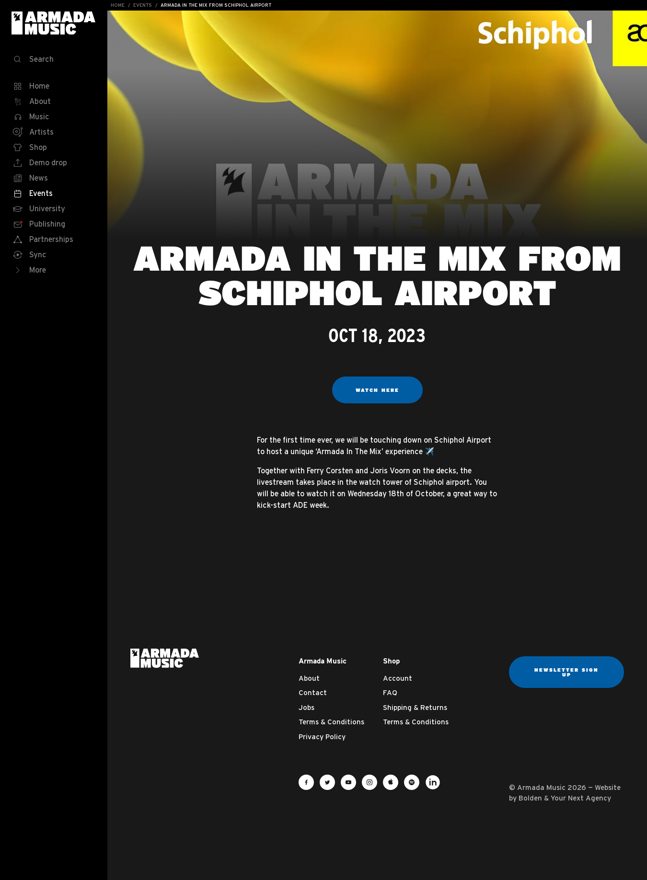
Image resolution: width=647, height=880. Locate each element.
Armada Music (53, 23)
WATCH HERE (377, 390)
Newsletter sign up (566, 672)
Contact (313, 692)
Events (142, 5)
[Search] (53, 59)
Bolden (530, 798)
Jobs (306, 707)
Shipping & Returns (415, 707)
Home (118, 5)
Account (397, 678)
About (309, 678)
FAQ (390, 692)
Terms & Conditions (331, 722)
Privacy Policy (322, 736)
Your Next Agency (581, 798)
